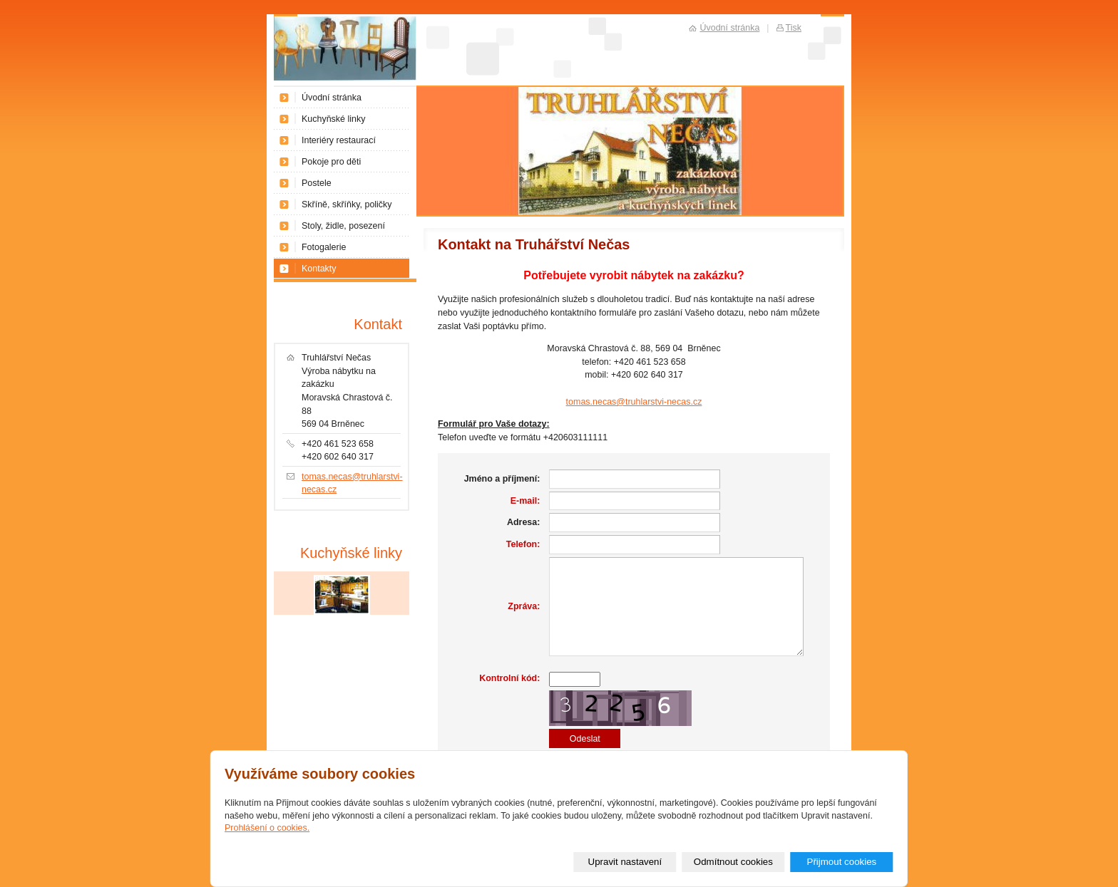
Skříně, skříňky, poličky (347, 204)
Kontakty (319, 269)
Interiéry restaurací (339, 140)
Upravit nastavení (625, 861)
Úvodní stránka (331, 98)
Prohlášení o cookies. (267, 828)
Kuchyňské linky (333, 119)
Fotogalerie (324, 247)
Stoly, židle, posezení (343, 226)
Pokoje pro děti (331, 162)
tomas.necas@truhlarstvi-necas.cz (634, 402)
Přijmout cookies (841, 861)
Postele (317, 183)
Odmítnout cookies (733, 861)
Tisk (793, 28)
